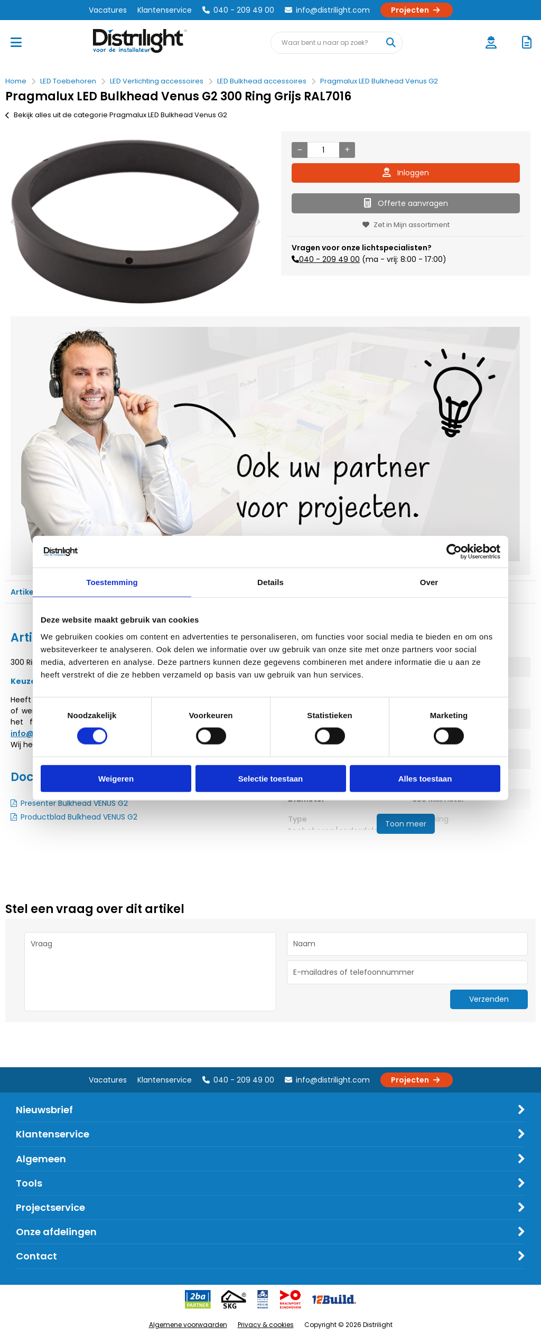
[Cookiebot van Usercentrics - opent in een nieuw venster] (454, 552)
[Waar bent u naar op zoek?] (391, 42)
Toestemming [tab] (112, 582)
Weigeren (116, 778)
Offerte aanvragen (406, 203)
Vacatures (108, 10)
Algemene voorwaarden (188, 1324)
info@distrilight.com (327, 10)
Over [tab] (429, 582)
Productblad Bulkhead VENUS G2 (79, 817)
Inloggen (406, 172)
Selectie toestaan (270, 778)
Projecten (416, 10)
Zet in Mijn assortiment (406, 225)
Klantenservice (164, 10)
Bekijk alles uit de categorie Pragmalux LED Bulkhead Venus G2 (116, 115)
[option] (135, 221)
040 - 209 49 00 (238, 10)
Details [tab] (270, 582)
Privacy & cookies (266, 1324)
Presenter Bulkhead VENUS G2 (74, 803)
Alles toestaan (425, 778)
